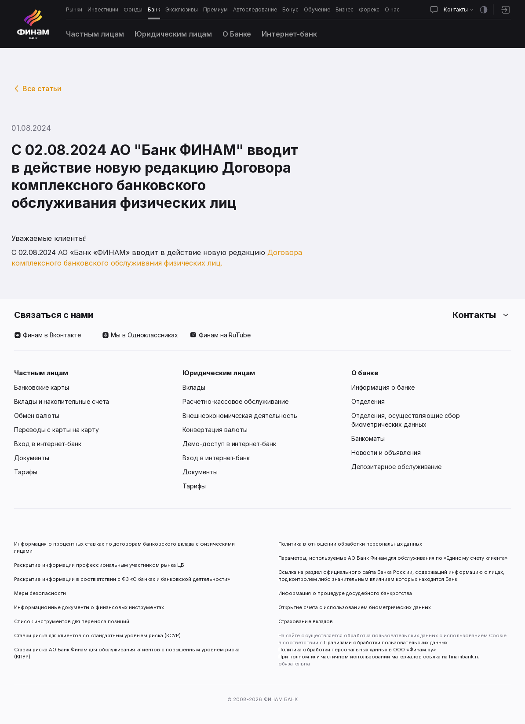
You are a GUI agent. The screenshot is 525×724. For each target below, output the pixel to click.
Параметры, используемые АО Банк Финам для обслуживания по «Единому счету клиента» (392, 558)
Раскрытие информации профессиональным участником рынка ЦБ (99, 565)
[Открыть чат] (434, 10)
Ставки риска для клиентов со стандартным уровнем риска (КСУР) (97, 635)
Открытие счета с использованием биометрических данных (354, 607)
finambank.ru (464, 657)
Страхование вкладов (305, 621)
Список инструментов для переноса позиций (71, 621)
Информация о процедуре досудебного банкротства (345, 596)
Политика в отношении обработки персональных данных (350, 544)
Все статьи (41, 88)
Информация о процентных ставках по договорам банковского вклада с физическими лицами (125, 547)
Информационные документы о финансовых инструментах (89, 607)
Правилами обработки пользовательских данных (385, 642)
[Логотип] (33, 24)
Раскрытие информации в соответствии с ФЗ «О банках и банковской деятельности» (122, 579)
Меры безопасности (40, 593)
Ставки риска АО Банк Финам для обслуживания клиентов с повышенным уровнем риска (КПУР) (127, 653)
